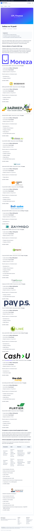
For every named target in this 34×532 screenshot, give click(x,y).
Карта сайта (28, 523)
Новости (9, 0)
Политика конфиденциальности (29, 519)
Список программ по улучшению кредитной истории (12, 37)
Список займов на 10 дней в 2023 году (10, 34)
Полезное (12, 0)
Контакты (27, 522)
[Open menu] (32, 3)
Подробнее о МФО (8, 360)
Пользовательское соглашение (29, 521)
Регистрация (31, 0)
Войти (27, 0)
